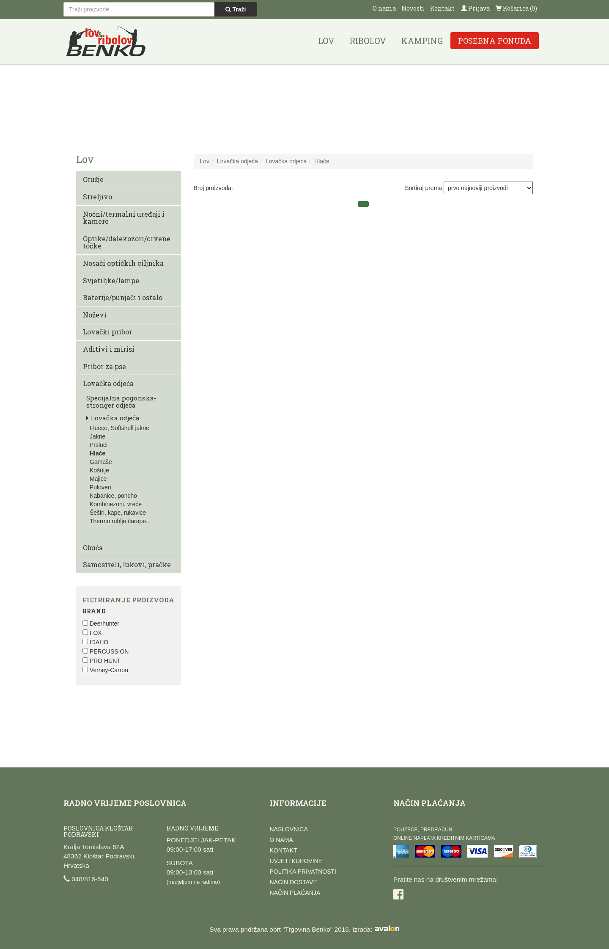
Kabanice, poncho (113, 495)
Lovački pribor (107, 331)
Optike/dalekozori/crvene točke (126, 242)
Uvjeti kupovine (296, 861)
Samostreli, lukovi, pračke (127, 564)
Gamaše (101, 461)
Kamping (422, 40)
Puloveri (100, 487)
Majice (98, 478)
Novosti (413, 8)
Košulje (99, 470)
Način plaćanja (295, 892)
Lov (326, 40)
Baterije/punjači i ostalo (122, 297)
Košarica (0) (516, 8)
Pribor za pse (104, 366)
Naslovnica (289, 829)
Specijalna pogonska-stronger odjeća (121, 401)
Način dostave (293, 882)
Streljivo (97, 196)
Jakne (97, 436)
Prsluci (98, 444)
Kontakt (442, 8)
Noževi (95, 314)
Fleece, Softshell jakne (119, 428)
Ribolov (368, 40)
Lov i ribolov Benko (106, 42)
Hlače (97, 453)
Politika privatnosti (303, 871)
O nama (384, 8)
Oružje (93, 179)
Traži (235, 9)
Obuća (93, 547)
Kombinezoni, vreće (116, 504)
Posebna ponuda (494, 41)
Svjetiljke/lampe (111, 280)
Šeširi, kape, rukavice (118, 512)
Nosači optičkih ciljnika (123, 263)
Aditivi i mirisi (108, 349)
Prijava (475, 8)
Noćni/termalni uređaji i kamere (124, 218)
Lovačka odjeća (108, 383)
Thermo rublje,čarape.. (119, 521)
